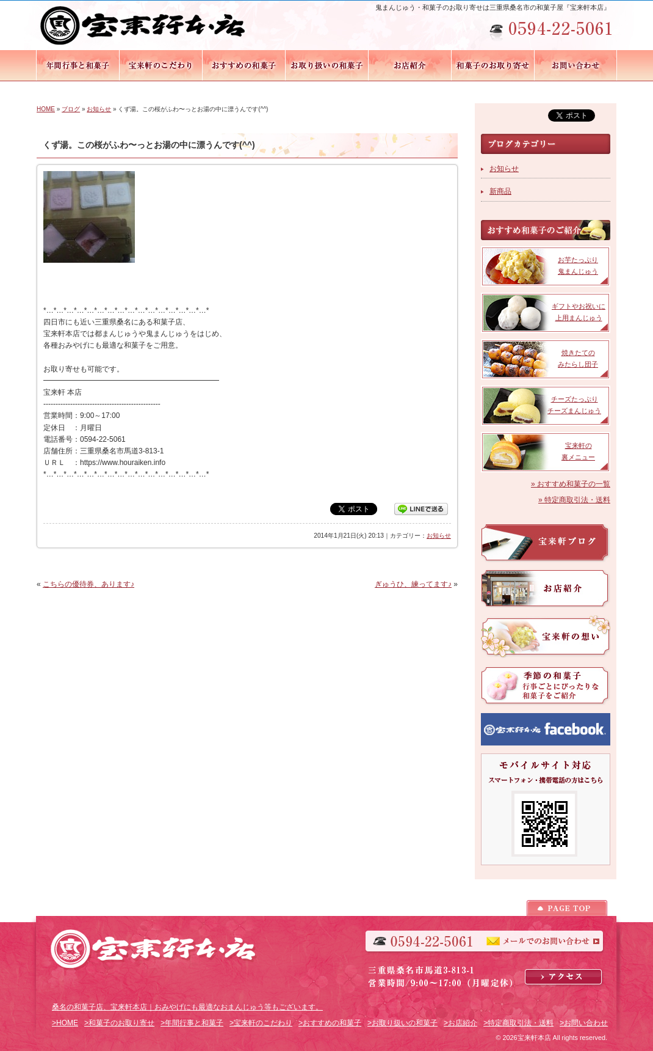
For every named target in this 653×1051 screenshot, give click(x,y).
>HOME (65, 1023)
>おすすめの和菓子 (329, 1023)
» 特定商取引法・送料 (574, 500)
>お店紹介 (460, 1023)
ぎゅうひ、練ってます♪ (413, 584)
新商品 (500, 191)
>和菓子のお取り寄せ (119, 1023)
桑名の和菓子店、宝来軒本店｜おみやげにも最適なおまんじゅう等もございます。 (187, 1007)
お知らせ (99, 109)
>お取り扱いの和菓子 (402, 1023)
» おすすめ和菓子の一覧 (570, 484)
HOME (46, 109)
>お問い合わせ (584, 1023)
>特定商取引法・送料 (518, 1023)
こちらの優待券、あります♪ (88, 584)
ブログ (71, 109)
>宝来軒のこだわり (260, 1023)
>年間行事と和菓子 (192, 1023)
